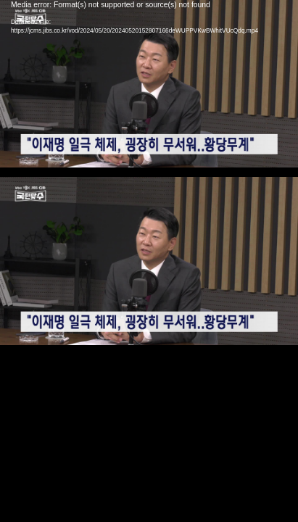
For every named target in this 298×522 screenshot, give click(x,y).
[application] (149, 261)
